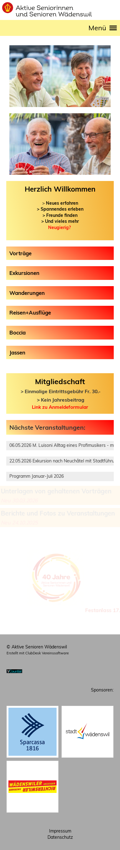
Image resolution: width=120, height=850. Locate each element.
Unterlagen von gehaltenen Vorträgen (56, 491)
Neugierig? (59, 227)
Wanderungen (27, 293)
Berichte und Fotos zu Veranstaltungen (57, 513)
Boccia (17, 332)
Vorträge (20, 253)
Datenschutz (60, 837)
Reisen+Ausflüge (30, 312)
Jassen (17, 352)
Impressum (60, 831)
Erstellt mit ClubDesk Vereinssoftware (38, 653)
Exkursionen (24, 273)
